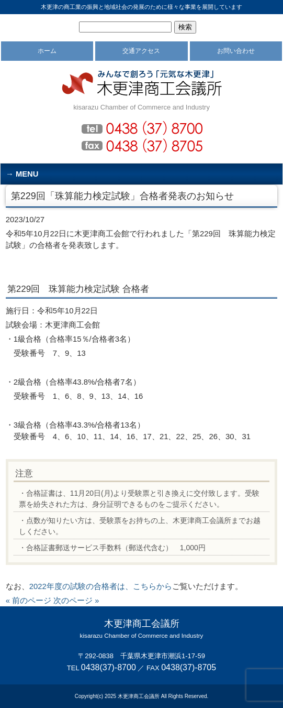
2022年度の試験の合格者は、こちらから (100, 586)
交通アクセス (141, 51)
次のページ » (76, 600)
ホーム (47, 51)
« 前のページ (28, 600)
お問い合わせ (236, 51)
